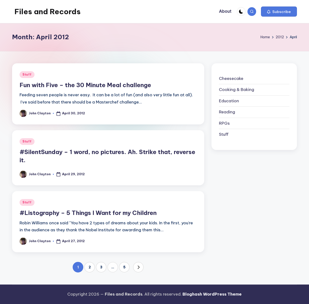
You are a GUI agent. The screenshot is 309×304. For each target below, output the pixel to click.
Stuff (27, 74)
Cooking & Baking (236, 89)
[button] (279, 11)
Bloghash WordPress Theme (212, 294)
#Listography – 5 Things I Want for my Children (88, 212)
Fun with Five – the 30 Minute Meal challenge (85, 85)
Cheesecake (231, 78)
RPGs (224, 123)
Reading (227, 112)
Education (229, 100)
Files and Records (47, 11)
